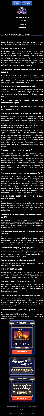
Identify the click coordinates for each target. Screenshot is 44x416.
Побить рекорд (22, 352)
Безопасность (33, 406)
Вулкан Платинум (19, 41)
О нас (22, 409)
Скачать (27, 3)
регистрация (22, 398)
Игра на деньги (22, 17)
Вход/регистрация (12, 406)
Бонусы (22, 28)
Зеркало (22, 21)
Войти (16, 3)
